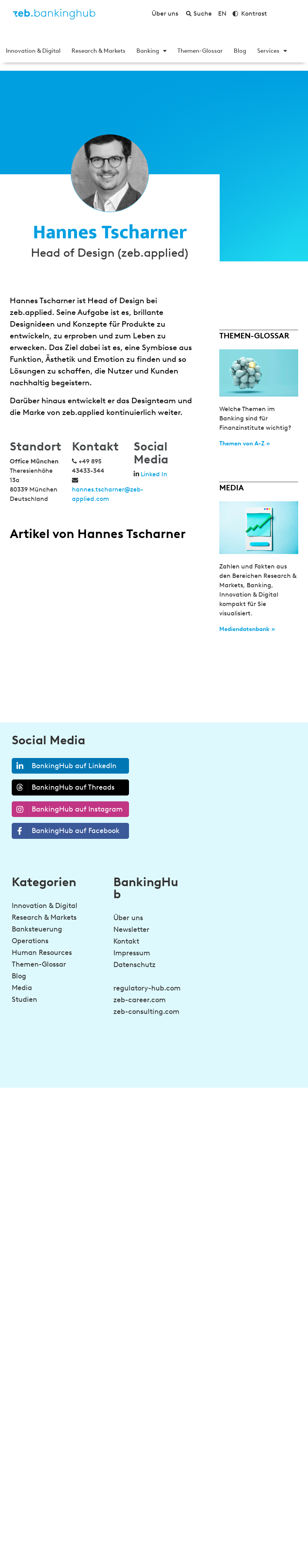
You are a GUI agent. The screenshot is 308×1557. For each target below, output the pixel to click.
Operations (30, 941)
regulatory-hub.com (147, 988)
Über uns (128, 917)
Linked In (154, 474)
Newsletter (131, 929)
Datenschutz (134, 964)
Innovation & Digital (33, 50)
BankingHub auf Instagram (67, 809)
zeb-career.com (139, 1000)
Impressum (131, 953)
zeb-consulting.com (146, 1011)
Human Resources (42, 952)
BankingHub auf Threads (63, 787)
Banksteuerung (37, 929)
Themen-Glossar (200, 50)
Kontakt (126, 941)
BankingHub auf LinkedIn (64, 766)
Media (22, 987)
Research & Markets (98, 50)
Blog (240, 50)
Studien (24, 999)
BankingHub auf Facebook (66, 830)
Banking (151, 51)
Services (272, 51)
